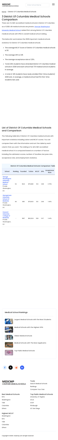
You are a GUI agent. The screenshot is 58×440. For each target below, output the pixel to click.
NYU (3, 397)
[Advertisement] (29, 102)
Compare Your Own (37, 389)
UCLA (32, 400)
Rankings (33, 386)
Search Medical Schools (38, 384)
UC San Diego (35, 408)
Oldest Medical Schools (23, 336)
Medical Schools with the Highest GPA (28, 327)
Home (4, 12)
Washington (6, 400)
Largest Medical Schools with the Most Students (32, 319)
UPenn (4, 408)
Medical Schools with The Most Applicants (30, 343)
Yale (3, 403)
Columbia (5, 405)
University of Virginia (37, 397)
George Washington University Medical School (7, 180)
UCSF (32, 403)
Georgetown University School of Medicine (7, 198)
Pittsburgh (34, 405)
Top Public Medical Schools (24, 351)
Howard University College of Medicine (6, 215)
